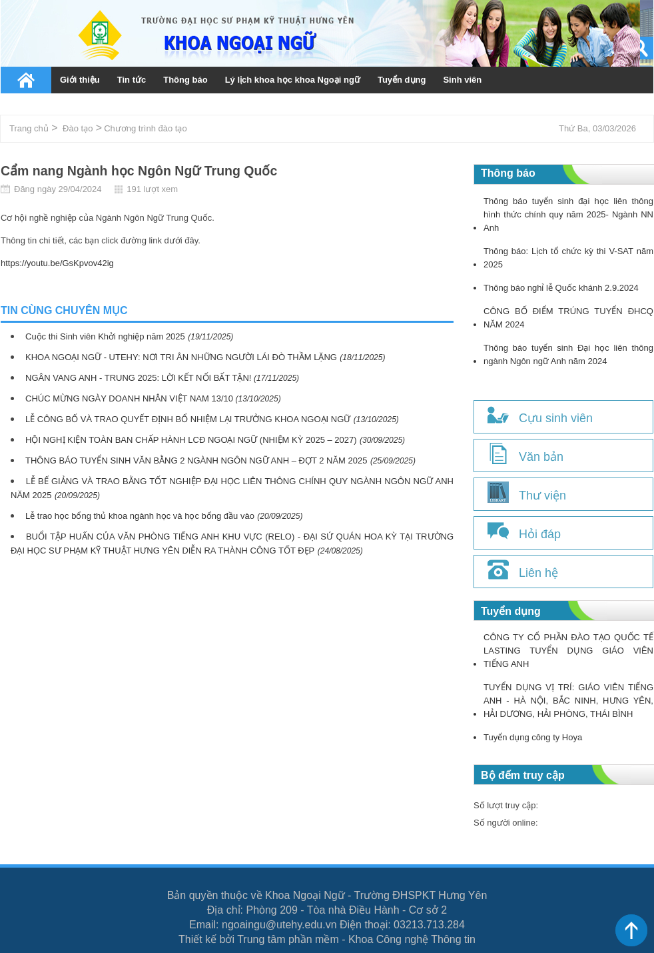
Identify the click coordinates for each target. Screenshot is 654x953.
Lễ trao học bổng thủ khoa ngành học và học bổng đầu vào (139, 516)
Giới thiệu (80, 80)
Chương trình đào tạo (145, 128)
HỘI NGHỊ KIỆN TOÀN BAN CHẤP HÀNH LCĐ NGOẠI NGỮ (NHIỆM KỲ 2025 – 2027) (191, 440)
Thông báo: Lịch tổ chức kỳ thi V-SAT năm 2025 (568, 257)
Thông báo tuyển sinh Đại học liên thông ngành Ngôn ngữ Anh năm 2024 (568, 354)
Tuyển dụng (402, 80)
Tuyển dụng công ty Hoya (533, 737)
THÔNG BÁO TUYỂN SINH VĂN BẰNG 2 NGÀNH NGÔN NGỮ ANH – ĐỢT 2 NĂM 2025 (196, 460)
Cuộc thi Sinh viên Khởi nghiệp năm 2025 (105, 336)
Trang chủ (26, 80)
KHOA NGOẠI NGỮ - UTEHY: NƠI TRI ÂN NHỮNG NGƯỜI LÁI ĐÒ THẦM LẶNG (181, 357)
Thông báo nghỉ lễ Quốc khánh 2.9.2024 (561, 288)
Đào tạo (78, 128)
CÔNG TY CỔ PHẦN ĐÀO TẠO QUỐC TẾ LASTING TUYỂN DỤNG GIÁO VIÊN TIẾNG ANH (568, 650)
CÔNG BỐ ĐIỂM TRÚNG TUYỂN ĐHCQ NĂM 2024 (568, 317)
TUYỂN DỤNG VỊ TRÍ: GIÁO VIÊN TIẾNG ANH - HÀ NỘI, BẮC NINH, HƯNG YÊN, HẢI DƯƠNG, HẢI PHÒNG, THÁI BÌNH (568, 700)
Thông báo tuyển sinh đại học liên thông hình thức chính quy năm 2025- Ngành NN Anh (568, 214)
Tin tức (131, 80)
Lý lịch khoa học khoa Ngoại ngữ (292, 80)
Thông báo (185, 80)
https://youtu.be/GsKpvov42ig (57, 263)
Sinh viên (462, 80)
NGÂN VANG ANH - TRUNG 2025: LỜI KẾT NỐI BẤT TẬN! (139, 378)
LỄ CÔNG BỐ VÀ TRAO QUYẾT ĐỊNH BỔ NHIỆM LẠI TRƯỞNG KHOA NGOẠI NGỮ (187, 419)
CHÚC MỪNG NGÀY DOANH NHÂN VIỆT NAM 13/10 (130, 398)
